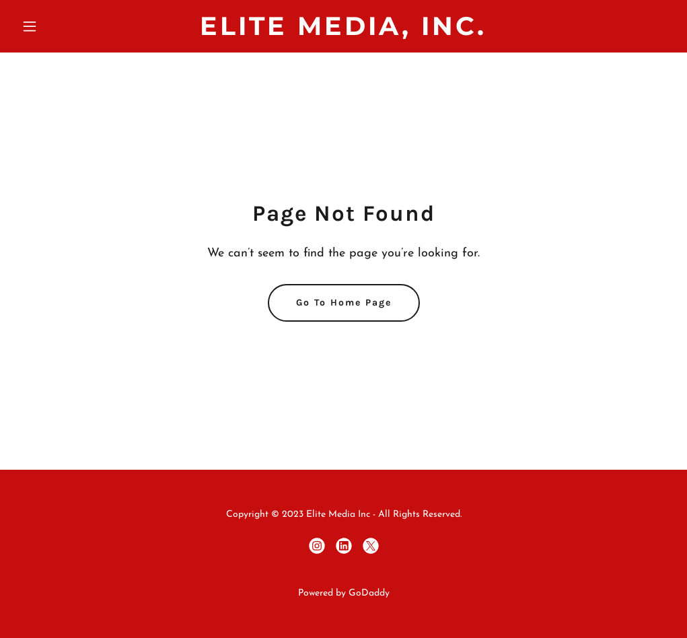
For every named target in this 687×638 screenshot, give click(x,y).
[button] (65, 26)
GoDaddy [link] (369, 593)
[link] (343, 32)
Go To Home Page (344, 302)
